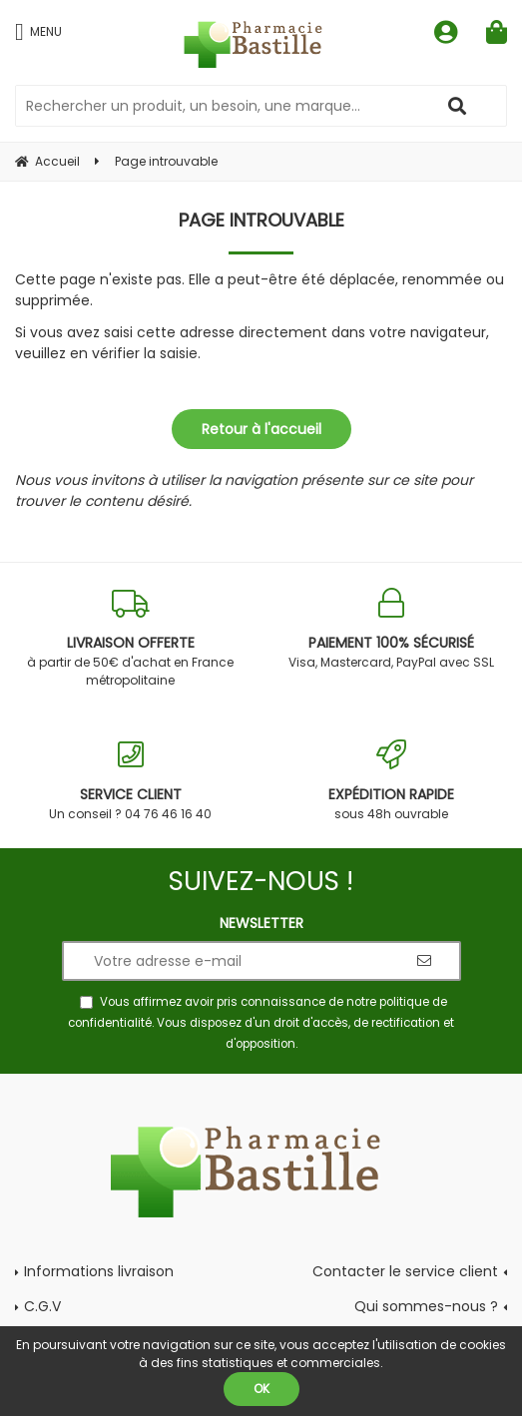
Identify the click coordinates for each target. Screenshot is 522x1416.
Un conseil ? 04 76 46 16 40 (131, 780)
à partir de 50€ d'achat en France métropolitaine (131, 638)
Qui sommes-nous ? (426, 1306)
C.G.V (42, 1306)
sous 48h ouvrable (392, 780)
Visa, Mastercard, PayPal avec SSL (392, 629)
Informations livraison (99, 1271)
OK (261, 1388)
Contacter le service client (405, 1271)
